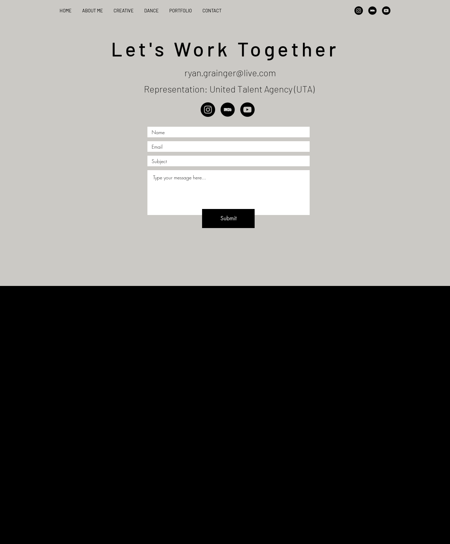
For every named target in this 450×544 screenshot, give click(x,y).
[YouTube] (386, 10)
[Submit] (228, 218)
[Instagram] (358, 10)
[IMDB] (372, 10)
